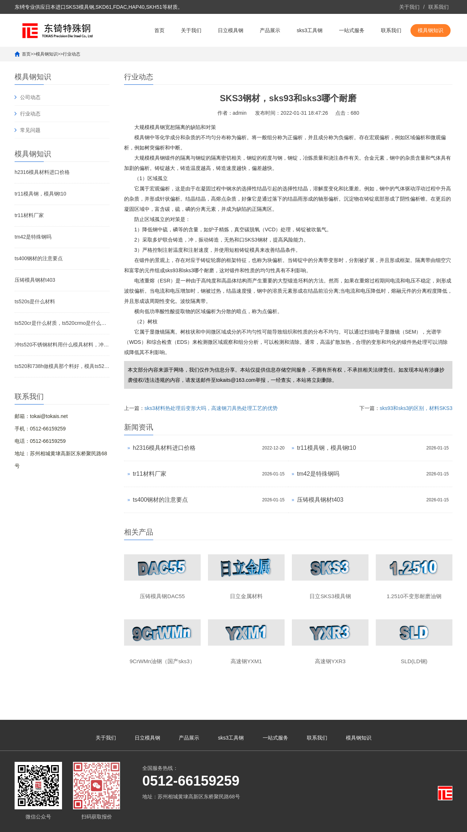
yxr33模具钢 (438, 823)
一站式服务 (351, 30)
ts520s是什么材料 (35, 301)
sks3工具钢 (310, 30)
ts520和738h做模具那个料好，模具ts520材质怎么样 (62, 366)
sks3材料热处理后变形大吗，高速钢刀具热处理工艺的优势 (211, 408)
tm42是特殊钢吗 (33, 237)
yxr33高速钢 (411, 823)
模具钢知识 (430, 30)
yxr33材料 (385, 823)
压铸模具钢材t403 (35, 280)
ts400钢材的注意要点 (39, 258)
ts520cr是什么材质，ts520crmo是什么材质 (62, 323)
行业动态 (71, 54)
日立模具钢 (230, 30)
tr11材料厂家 (29, 215)
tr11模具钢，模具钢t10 (40, 194)
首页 (159, 30)
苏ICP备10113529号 (207, 823)
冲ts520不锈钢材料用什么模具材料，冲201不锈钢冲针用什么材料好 (62, 344)
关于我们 (409, 7)
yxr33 (368, 823)
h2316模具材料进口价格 (42, 172)
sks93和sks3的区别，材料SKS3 (416, 408)
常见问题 (30, 130)
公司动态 (30, 97)
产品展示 (270, 30)
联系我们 (438, 7)
